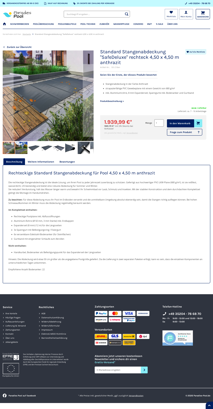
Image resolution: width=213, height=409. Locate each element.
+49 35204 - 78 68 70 (185, 314)
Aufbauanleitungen (15, 321)
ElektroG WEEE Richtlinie (53, 334)
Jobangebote (11, 342)
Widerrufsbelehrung (51, 321)
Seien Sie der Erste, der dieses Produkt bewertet (128, 74)
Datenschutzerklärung (52, 317)
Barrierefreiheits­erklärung (54, 338)
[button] (8, 95)
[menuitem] (5, 25)
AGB (43, 313)
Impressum (47, 329)
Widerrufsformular (50, 325)
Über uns (9, 338)
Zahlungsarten (12, 329)
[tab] (14, 161)
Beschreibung (14, 161)
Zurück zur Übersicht (19, 47)
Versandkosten (132, 133)
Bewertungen (67, 161)
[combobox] (97, 14)
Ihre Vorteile (11, 313)
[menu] (106, 25)
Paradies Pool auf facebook (19, 396)
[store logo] (17, 14)
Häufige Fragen (13, 317)
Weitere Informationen (41, 161)
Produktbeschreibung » (112, 101)
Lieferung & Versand (15, 325)
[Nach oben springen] (209, 405)
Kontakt (9, 334)
